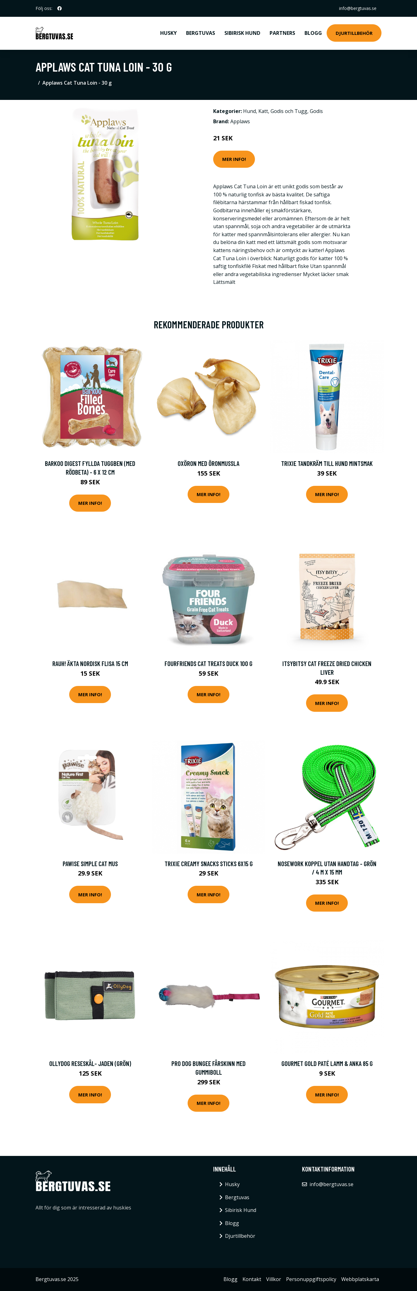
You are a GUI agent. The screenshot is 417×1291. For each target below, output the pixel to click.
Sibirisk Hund (242, 33)
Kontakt (251, 1279)
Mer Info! (234, 159)
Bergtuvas (200, 33)
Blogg (313, 33)
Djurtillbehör (354, 33)
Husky (168, 33)
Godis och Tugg (289, 111)
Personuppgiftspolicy (311, 1279)
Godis (316, 111)
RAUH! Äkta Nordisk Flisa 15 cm (90, 663)
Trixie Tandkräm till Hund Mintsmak (327, 463)
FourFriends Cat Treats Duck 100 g (208, 663)
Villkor (273, 1279)
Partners (282, 33)
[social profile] (59, 8)
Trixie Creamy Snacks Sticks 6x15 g (209, 863)
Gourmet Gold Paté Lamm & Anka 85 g (327, 1063)
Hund (249, 111)
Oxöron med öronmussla (208, 463)
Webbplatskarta (360, 1279)
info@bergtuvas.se (357, 8)
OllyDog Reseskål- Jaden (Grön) (90, 1063)
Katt (263, 111)
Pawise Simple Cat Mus (90, 863)
